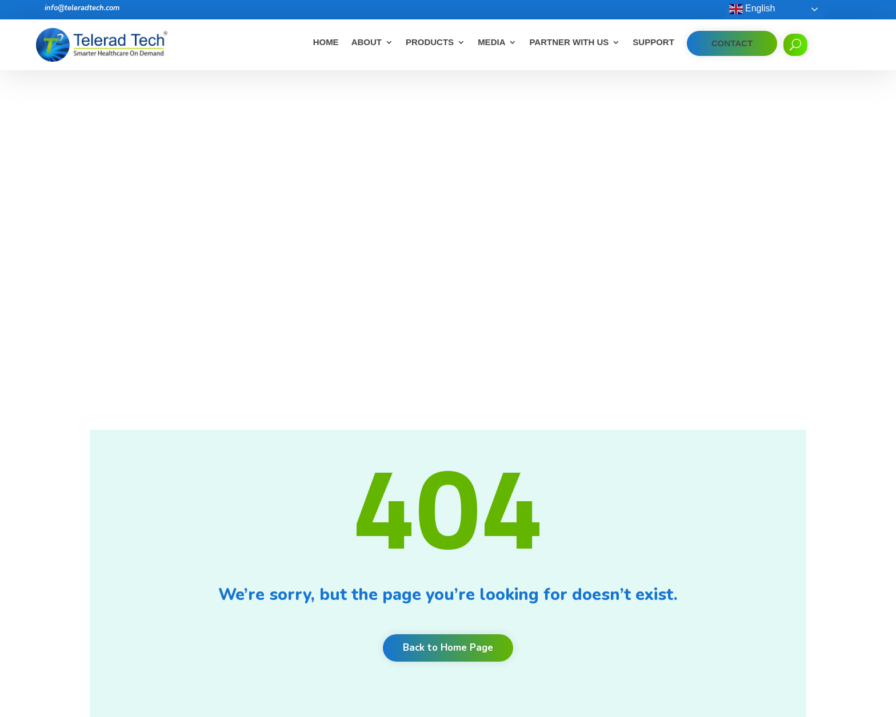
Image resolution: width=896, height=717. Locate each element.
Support (653, 42)
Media (491, 42)
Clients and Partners (350, 520)
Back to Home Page (448, 323)
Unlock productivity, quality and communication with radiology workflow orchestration (532, 615)
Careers (327, 506)
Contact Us (333, 595)
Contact (732, 43)
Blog (321, 550)
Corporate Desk (341, 639)
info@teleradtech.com (82, 8)
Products (430, 42)
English (752, 9)
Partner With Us (569, 42)
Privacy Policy (337, 624)
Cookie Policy (337, 610)
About (366, 42)
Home (326, 42)
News (323, 565)
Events (325, 580)
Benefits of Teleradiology (505, 524)
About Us (330, 491)
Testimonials (335, 535)
